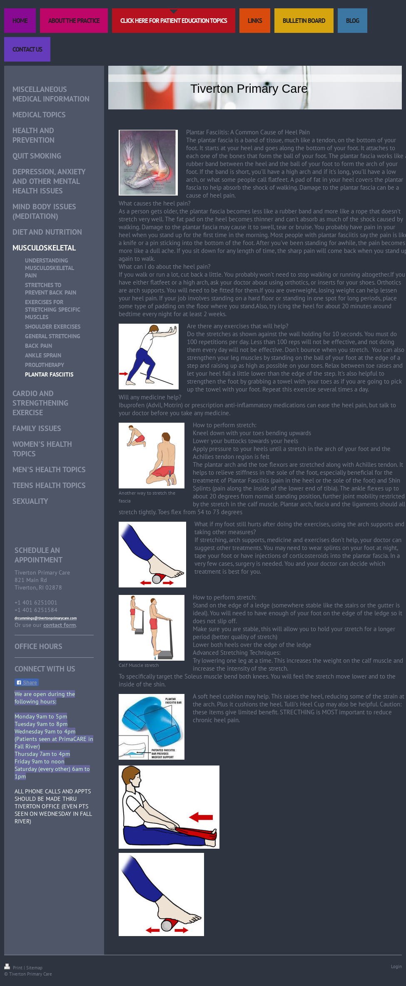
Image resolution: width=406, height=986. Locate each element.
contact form (59, 625)
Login (396, 966)
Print (14, 968)
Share (26, 683)
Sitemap (34, 968)
